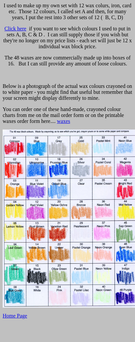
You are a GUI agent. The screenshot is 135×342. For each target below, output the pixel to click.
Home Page (15, 316)
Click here (15, 28)
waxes (63, 121)
